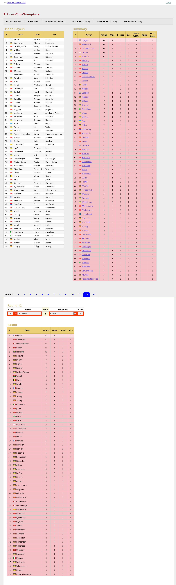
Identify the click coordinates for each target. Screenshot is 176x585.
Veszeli (85, 80)
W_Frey (85, 226)
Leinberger (86, 246)
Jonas (84, 113)
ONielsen (86, 254)
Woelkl (85, 88)
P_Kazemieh (87, 190)
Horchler (85, 149)
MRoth (85, 64)
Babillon (85, 93)
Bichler (85, 68)
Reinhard (85, 238)
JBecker (85, 97)
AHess (84, 169)
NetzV (84, 141)
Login (168, 2)
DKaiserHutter (88, 48)
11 (79, 294)
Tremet (85, 230)
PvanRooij (86, 129)
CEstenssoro (87, 206)
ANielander (86, 133)
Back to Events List (16, 2)
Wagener (86, 194)
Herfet (84, 181)
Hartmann (86, 234)
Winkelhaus (87, 202)
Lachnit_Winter (88, 76)
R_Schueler (86, 222)
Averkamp (86, 173)
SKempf (85, 105)
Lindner (85, 72)
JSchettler (86, 165)
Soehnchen (86, 161)
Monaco (85, 262)
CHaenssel (86, 250)
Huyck (84, 84)
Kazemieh (86, 242)
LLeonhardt (87, 214)
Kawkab (85, 274)
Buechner (86, 258)
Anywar (85, 186)
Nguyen (85, 40)
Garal (84, 121)
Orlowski (85, 198)
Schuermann (87, 270)
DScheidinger (87, 210)
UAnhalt (85, 137)
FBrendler (86, 218)
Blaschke (86, 157)
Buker (84, 125)
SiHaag (85, 101)
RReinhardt (86, 44)
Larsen (85, 52)
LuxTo (84, 177)
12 (86, 294)
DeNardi (85, 145)
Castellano (86, 109)
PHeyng (85, 60)
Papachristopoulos (90, 279)
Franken (85, 153)
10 (72, 294)
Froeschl (85, 56)
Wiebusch (86, 266)
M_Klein (85, 117)
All (93, 294)
